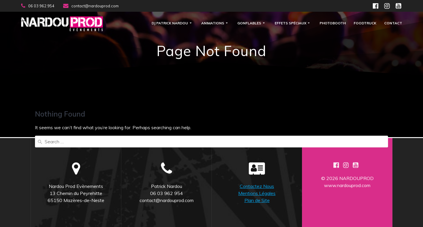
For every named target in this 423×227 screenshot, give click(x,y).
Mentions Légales (257, 193)
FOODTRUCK (365, 23)
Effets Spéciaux (290, 23)
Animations (212, 23)
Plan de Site (257, 200)
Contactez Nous (257, 186)
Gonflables (249, 23)
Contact (393, 23)
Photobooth (333, 23)
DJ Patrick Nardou (170, 23)
